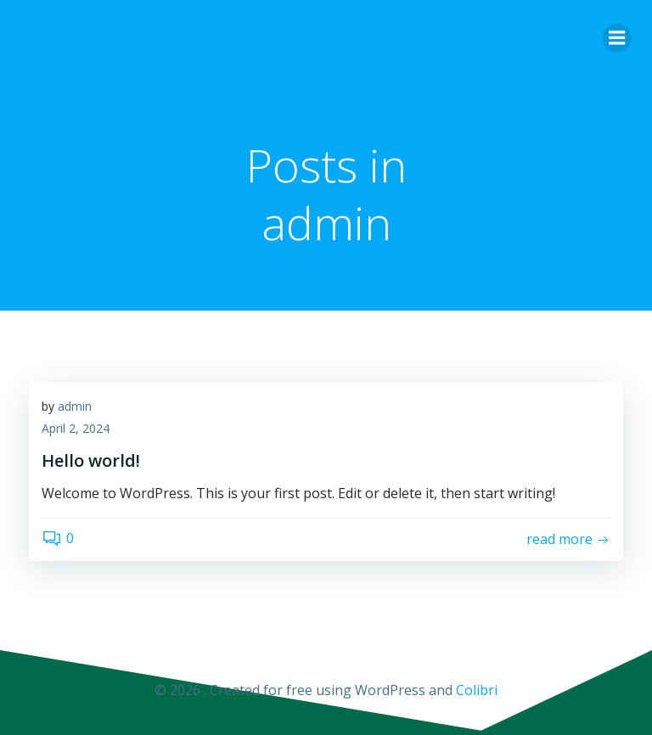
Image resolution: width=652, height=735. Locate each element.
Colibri (476, 690)
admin (75, 406)
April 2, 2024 (76, 428)
